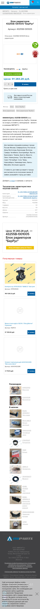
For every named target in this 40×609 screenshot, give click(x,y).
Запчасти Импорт (31, 575)
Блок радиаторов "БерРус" (25, 111)
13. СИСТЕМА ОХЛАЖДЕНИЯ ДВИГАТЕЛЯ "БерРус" (27, 197)
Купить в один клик (10, 88)
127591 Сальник (25, 523)
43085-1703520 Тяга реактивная (26, 490)
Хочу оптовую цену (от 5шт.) (20, 248)
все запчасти (31, 577)
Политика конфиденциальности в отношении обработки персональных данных (20, 564)
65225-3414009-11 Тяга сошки (26, 413)
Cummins (6, 575)
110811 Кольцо (24, 451)
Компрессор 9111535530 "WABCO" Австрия (20, 286)
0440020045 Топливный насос (26, 433)
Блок (12, 107)
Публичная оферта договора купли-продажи (20, 572)
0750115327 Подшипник (26, 441)
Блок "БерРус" (20, 107)
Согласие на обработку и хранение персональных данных (20, 567)
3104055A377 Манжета (26, 478)
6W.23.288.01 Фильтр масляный (26, 423)
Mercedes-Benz (20, 577)
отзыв (12, 181)
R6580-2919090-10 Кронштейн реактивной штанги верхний (26, 502)
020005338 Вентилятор (26, 399)
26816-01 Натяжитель (26, 468)
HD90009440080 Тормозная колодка (28, 514)
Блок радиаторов (9, 111)
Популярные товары (17, 575)
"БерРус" (25, 69)
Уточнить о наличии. (13, 74)
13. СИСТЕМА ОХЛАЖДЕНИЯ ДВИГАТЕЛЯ (27, 193)
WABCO (6, 577)
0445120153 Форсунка (26, 389)
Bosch (12, 577)
